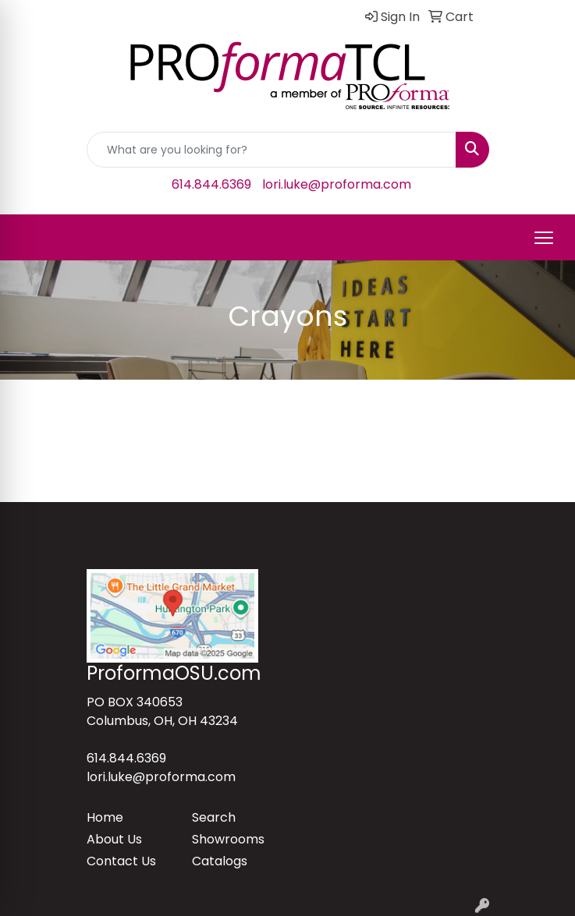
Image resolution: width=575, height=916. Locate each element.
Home (105, 817)
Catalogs (219, 861)
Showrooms (228, 839)
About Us (114, 839)
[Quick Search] (271, 150)
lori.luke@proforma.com (336, 184)
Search (214, 817)
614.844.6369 (211, 184)
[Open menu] (543, 237)
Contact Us (121, 861)
